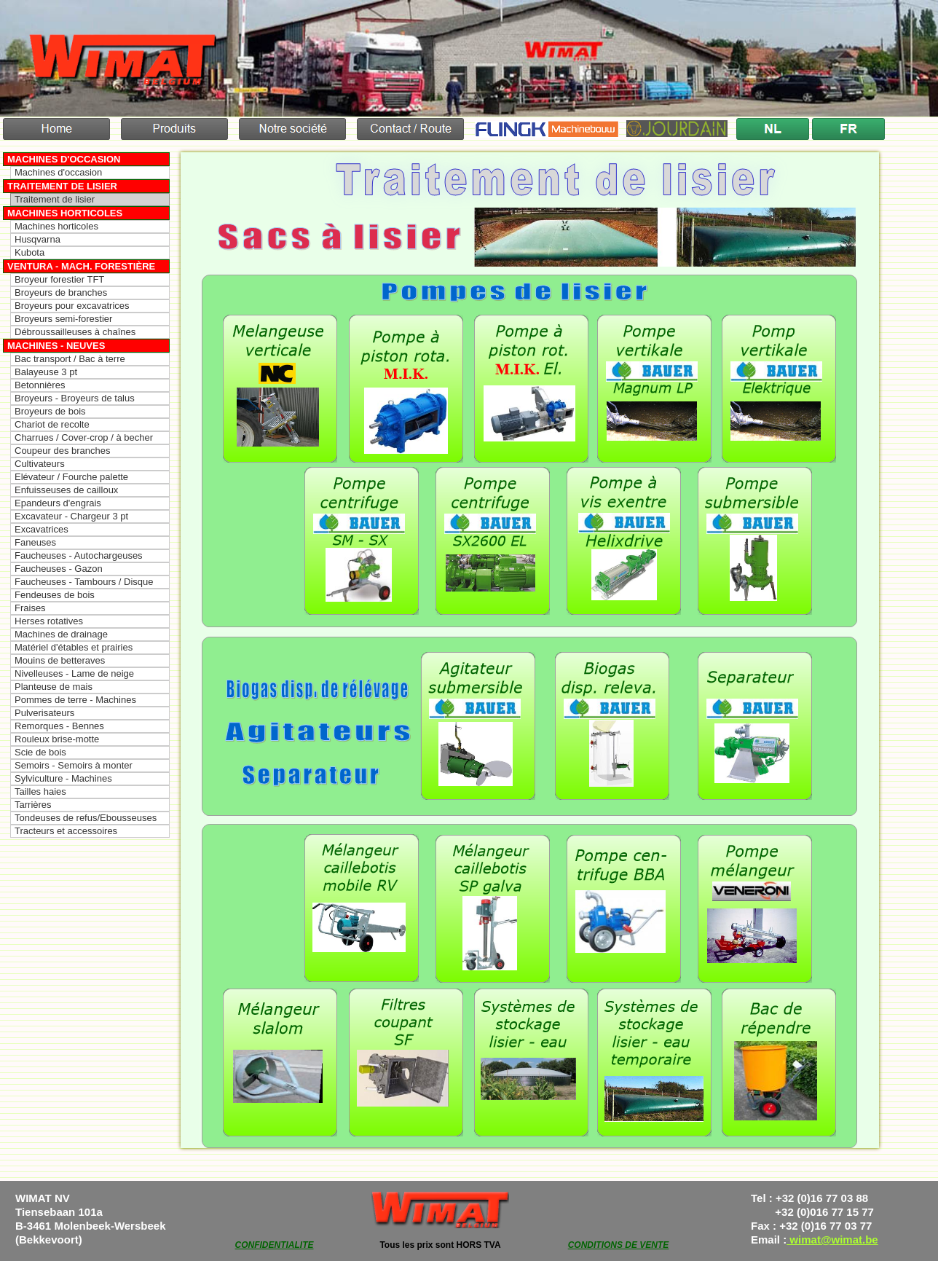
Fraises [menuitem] (30, 607)
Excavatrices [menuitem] (41, 529)
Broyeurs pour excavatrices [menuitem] (72, 305)
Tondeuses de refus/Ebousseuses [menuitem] (86, 817)
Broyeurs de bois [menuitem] (50, 411)
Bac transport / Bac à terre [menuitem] (70, 358)
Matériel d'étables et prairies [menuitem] (74, 647)
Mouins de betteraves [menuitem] (60, 660)
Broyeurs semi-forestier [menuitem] (63, 318)
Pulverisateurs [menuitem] (44, 712)
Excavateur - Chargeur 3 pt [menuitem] (71, 516)
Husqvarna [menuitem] (37, 239)
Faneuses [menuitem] (35, 542)
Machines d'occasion (64, 159)
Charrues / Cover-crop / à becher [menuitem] (84, 437)
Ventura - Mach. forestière (81, 266)
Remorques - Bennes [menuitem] (59, 725)
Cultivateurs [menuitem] (40, 463)
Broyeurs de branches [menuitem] (61, 292)
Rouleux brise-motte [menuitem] (57, 739)
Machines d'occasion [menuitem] (58, 172)
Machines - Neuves (56, 345)
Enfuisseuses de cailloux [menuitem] (66, 489)
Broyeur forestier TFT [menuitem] (59, 279)
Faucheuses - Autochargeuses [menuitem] (79, 555)
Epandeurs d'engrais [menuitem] (58, 503)
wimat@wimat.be (832, 1239)
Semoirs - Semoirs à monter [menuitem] (74, 765)
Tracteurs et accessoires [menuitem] (66, 830)
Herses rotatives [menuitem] (49, 621)
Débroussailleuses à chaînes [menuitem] (75, 331)
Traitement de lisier (62, 186)
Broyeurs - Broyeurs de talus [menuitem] (75, 398)
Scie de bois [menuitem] (40, 752)
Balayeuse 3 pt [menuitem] (46, 371)
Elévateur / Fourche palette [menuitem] (71, 476)
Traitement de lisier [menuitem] (55, 199)
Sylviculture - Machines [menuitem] (63, 778)
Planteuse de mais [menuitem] (53, 686)
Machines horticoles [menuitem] (56, 226)
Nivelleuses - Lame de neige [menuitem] (74, 673)
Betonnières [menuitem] (40, 385)
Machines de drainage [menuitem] (61, 634)
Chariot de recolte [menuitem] (52, 424)
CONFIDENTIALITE (274, 1245)
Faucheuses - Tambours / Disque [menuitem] (84, 581)
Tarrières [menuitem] (33, 804)
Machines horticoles (64, 213)
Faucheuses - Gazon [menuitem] (59, 568)
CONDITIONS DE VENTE (618, 1245)
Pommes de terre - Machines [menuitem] (75, 699)
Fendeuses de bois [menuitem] (55, 594)
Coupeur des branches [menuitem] (63, 450)
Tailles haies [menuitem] (40, 791)
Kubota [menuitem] (29, 252)
